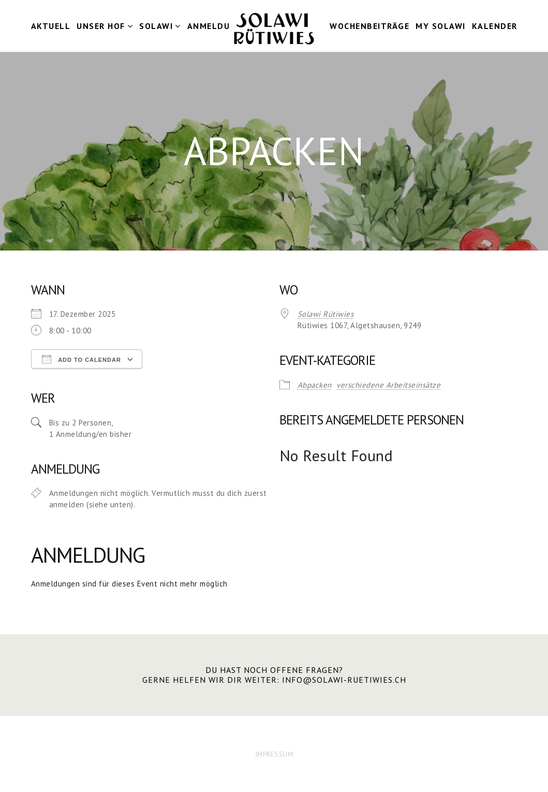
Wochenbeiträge (369, 26)
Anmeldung (215, 26)
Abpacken (315, 385)
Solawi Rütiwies (326, 314)
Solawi (156, 26)
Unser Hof (101, 26)
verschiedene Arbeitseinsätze (388, 385)
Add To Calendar (81, 359)
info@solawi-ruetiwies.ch (344, 679)
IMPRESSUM (274, 754)
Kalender (494, 26)
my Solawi (441, 26)
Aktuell (51, 26)
